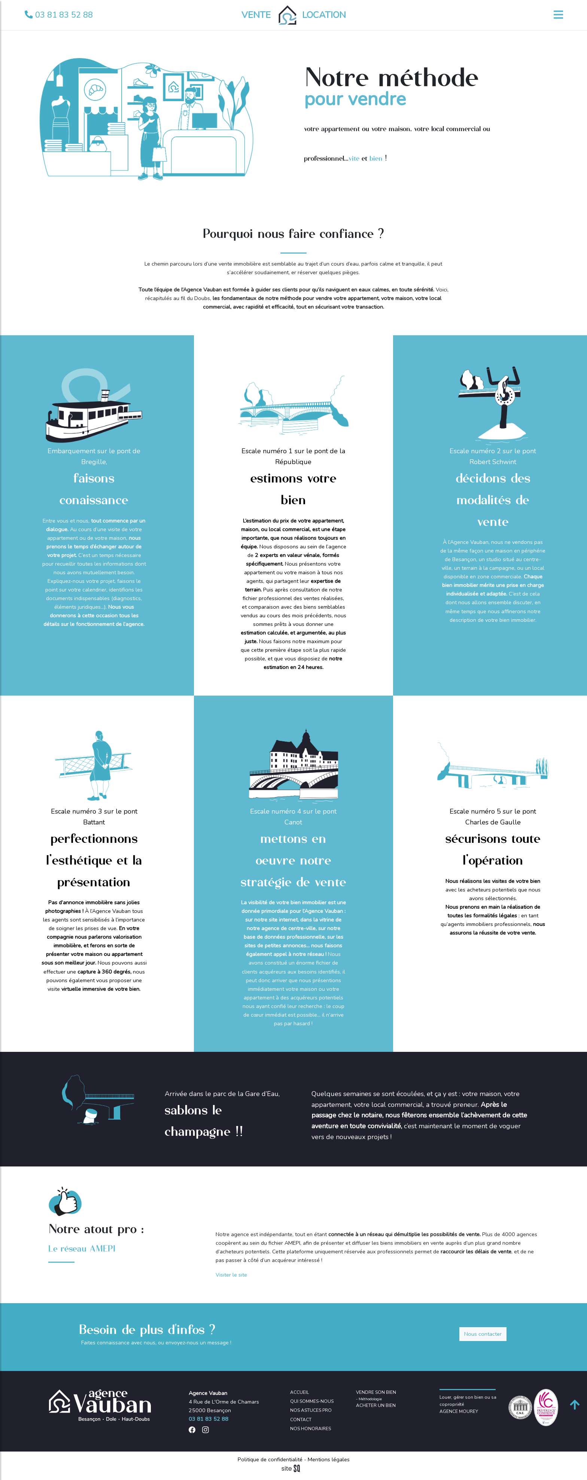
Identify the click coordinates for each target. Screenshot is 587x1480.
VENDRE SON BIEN (376, 1392)
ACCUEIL (299, 1392)
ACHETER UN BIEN (376, 1405)
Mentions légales (328, 1459)
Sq (294, 1469)
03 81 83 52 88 (59, 15)
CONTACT (300, 1420)
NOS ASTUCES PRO (311, 1410)
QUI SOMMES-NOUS (312, 1401)
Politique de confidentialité (271, 1459)
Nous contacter (483, 1334)
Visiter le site (231, 1274)
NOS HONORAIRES (310, 1429)
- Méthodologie (369, 1399)
